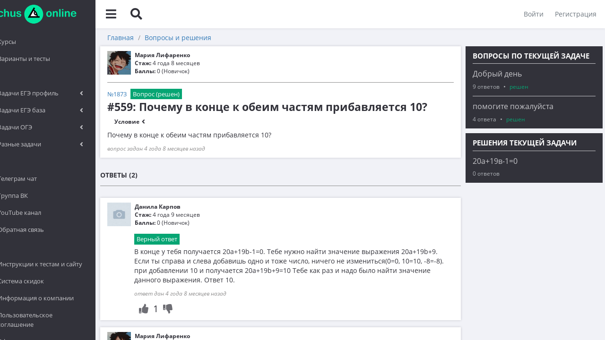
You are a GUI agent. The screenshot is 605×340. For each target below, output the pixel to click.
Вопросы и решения (205, 37)
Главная (148, 37)
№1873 (144, 94)
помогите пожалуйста (513, 106)
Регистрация (575, 13)
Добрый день (497, 73)
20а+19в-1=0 (495, 161)
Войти (533, 13)
